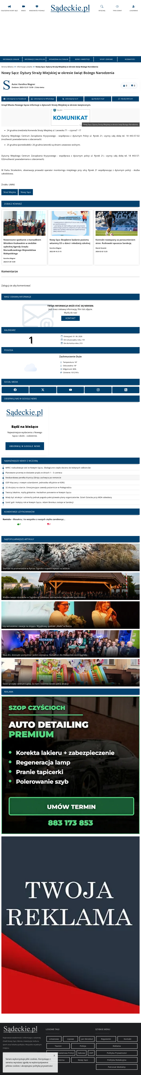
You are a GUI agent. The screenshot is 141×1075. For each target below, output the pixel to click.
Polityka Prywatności (117, 1053)
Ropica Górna (58, 1060)
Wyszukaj (102, 8)
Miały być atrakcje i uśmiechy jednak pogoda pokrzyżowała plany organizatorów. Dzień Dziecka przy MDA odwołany (59, 497)
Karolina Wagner (26, 84)
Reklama (117, 1046)
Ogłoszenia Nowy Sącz (9, 8)
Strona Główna (7, 66)
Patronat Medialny (117, 1067)
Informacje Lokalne (11, 59)
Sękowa (81, 1053)
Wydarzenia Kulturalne (58, 59)
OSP (91, 1053)
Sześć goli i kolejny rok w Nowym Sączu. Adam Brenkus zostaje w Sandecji (40, 502)
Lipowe (70, 1039)
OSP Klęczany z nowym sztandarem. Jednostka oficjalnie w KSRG (35, 482)
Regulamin (106, 1039)
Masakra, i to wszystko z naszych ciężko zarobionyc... (34, 522)
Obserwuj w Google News (24, 446)
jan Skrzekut (87, 1039)
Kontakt (70, 318)
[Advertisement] (70, 35)
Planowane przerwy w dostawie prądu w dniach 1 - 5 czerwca (34, 472)
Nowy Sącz (26, 192)
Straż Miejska (9, 192)
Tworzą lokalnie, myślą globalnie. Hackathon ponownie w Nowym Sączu (38, 492)
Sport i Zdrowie (106, 59)
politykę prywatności (43, 1065)
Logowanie (134, 8)
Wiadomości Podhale (37, 8)
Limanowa (54, 1039)
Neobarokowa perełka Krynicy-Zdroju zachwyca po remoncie (33, 477)
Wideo (23, 8)
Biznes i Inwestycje (82, 59)
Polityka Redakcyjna (116, 1060)
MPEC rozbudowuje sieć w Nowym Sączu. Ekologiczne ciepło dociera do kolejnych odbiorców (48, 467)
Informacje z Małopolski (35, 59)
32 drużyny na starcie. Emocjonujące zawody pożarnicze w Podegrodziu (38, 487)
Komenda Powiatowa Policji (61, 1053)
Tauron (58, 1046)
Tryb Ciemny (117, 8)
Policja (83, 1046)
